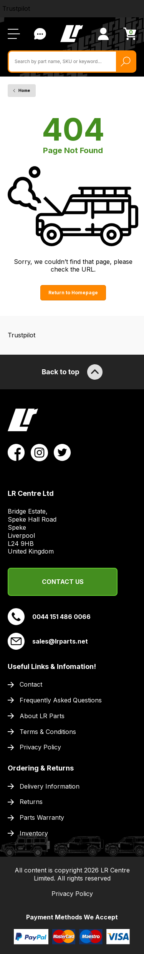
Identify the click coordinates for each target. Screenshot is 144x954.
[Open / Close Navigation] (14, 34)
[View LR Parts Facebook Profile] (16, 452)
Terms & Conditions (48, 732)
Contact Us (63, 581)
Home (24, 90)
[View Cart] (129, 33)
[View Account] (103, 34)
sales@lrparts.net (48, 641)
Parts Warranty (42, 817)
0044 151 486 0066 (49, 616)
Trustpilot (16, 8)
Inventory (34, 833)
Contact (31, 684)
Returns (31, 802)
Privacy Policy (40, 747)
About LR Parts (42, 716)
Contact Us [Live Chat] (40, 34)
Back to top (71, 372)
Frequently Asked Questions (61, 700)
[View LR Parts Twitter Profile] (62, 452)
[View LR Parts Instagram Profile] (39, 452)
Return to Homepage (73, 292)
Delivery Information (49, 786)
